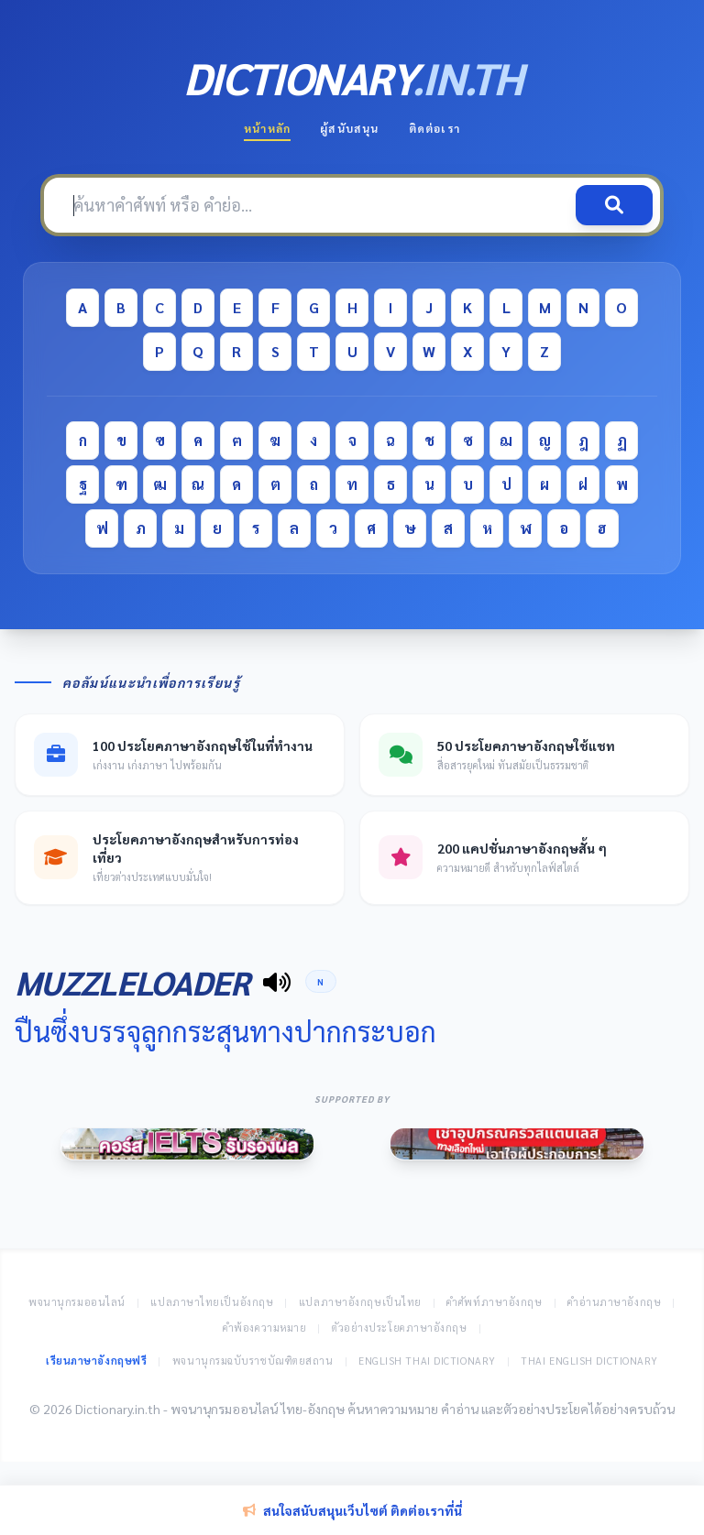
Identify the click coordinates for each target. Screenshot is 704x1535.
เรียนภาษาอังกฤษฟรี (96, 1360)
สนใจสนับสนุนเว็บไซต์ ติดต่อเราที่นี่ (352, 1510)
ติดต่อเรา (434, 128)
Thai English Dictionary (589, 1360)
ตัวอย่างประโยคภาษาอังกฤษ (400, 1327)
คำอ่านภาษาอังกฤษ (614, 1302)
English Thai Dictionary (427, 1360)
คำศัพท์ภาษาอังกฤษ (494, 1302)
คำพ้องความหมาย (265, 1327)
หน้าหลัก (267, 128)
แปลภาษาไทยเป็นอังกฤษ (211, 1302)
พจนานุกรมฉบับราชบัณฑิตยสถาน (253, 1360)
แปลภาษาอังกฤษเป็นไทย (360, 1302)
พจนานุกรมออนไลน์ (77, 1302)
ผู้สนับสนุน (349, 128)
